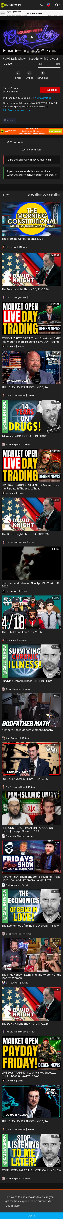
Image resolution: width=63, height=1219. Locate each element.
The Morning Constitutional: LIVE (22, 238)
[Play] (4, 51)
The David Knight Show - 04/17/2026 (25, 1023)
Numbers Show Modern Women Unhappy (27, 730)
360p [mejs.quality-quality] (54, 51)
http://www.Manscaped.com (17, 110)
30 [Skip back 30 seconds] (37, 50)
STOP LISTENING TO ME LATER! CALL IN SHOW (31, 1170)
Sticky (31, 194)
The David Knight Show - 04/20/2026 (25, 534)
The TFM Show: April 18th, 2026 (22, 632)
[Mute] (48, 51)
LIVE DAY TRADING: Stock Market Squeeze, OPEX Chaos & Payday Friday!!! (29, 1074)
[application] (31, 37)
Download (42, 75)
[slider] (18, 50)
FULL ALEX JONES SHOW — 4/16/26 (25, 1121)
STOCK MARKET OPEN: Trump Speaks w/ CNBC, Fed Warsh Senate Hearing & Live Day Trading (31, 340)
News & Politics (43, 98)
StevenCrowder (11, 88)
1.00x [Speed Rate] (33, 51)
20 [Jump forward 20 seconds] (43, 50)
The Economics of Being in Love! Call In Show (30, 925)
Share (18, 75)
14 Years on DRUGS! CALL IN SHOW (24, 436)
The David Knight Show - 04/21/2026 (25, 289)
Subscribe (50, 89)
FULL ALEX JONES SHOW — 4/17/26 (25, 779)
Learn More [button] (13, 1205)
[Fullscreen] (58, 51)
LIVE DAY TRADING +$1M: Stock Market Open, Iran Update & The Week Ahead (30, 486)
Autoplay (48, 194)
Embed (29, 75)
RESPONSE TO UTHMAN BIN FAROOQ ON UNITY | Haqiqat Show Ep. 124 (27, 829)
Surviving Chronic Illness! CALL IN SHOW (27, 681)
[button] (48, 5)
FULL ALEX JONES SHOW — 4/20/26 (25, 387)
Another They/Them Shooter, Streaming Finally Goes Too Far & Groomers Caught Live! (31, 878)
